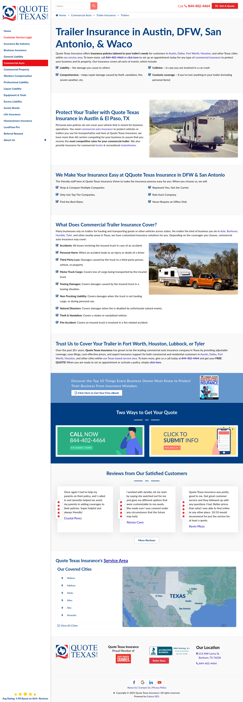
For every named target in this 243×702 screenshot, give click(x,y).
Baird (69, 614)
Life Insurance (12, 110)
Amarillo (71, 599)
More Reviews (146, 539)
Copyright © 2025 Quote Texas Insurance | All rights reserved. (148, 691)
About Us (132, 686)
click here (133, 57)
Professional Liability (16, 78)
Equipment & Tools (15, 91)
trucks (99, 144)
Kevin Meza (197, 525)
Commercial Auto (81, 15)
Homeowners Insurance (18, 117)
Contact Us (144, 686)
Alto (69, 591)
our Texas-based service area (120, 357)
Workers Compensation (18, 72)
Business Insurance (15, 46)
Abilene (71, 576)
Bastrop (105, 614)
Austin (172, 53)
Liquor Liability (12, 85)
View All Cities (69, 624)
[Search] (93, 6)
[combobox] (73, 6)
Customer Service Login (18, 33)
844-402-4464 (197, 6)
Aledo (70, 584)
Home (61, 15)
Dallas (181, 53)
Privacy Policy (159, 686)
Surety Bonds (12, 104)
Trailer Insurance (106, 15)
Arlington (106, 599)
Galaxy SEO (153, 695)
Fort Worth (192, 53)
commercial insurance (208, 57)
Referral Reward (13, 130)
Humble (60, 234)
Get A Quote (225, 5)
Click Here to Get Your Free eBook (97, 392)
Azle (222, 230)
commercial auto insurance (97, 128)
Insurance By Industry (17, 40)
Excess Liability (13, 98)
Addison (105, 576)
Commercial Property (16, 66)
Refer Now (159, 659)
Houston (206, 53)
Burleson (232, 230)
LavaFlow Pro (12, 123)
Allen (103, 584)
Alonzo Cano (135, 521)
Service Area (116, 559)
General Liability (13, 53)
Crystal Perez (73, 517)
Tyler (69, 234)
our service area (73, 57)
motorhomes (128, 144)
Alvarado (105, 591)
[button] (45, 137)
